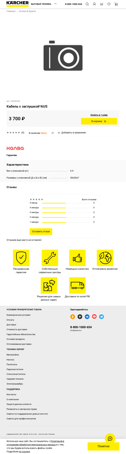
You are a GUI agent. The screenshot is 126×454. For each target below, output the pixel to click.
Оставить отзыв (41, 231)
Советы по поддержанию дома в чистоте (27, 414)
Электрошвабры (15, 384)
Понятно (103, 446)
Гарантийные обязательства (21, 334)
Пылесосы (12, 364)
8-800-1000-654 (81, 327)
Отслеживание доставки (19, 344)
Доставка (11, 324)
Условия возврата (16, 339)
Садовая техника (15, 379)
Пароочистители (15, 369)
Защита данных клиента (19, 404)
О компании (13, 399)
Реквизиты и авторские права (22, 409)
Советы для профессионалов (21, 418)
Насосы (10, 359)
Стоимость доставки (17, 329)
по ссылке (24, 451)
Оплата (10, 320)
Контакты (11, 394)
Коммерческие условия (18, 315)
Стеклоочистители (16, 374)
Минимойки (13, 354)
